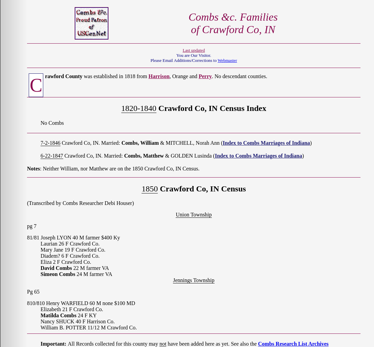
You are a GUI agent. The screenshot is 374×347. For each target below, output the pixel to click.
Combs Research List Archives (293, 344)
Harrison (159, 76)
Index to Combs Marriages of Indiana (266, 143)
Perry (205, 76)
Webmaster (227, 60)
